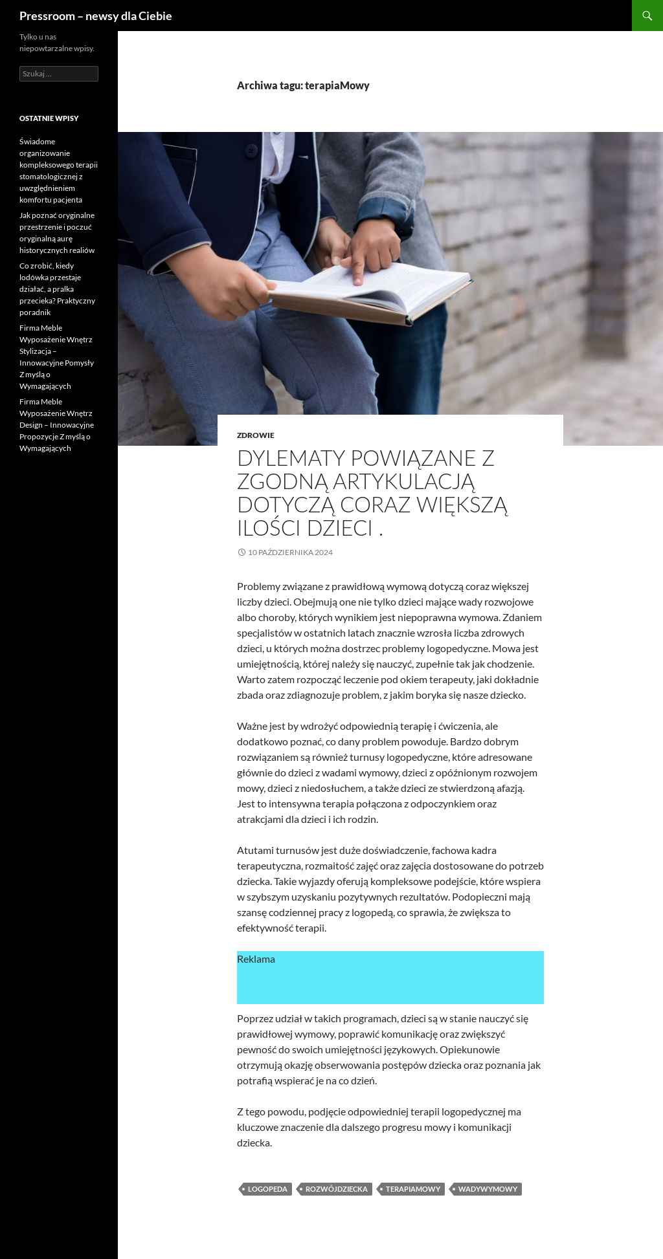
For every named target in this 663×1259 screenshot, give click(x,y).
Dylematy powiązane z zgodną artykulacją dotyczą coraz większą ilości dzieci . (372, 492)
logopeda (267, 1189)
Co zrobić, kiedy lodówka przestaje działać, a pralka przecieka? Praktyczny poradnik (57, 289)
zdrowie (256, 435)
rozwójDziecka (337, 1189)
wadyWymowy (487, 1189)
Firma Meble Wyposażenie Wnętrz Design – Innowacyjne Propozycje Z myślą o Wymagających (56, 425)
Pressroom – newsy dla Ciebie (95, 15)
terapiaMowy (413, 1189)
